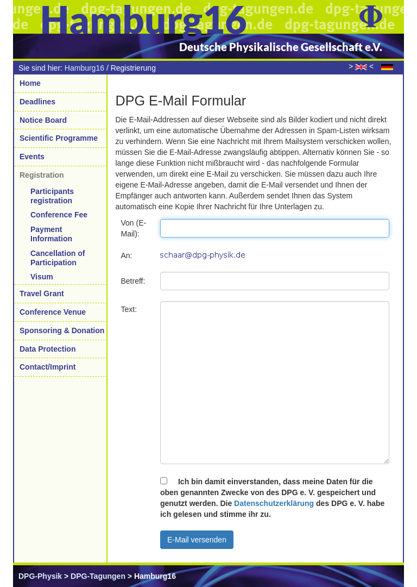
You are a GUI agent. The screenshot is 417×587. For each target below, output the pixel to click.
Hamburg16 (84, 68)
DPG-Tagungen (98, 576)
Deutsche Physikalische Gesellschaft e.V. (280, 46)
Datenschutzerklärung (274, 503)
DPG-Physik (40, 576)
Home (30, 83)
